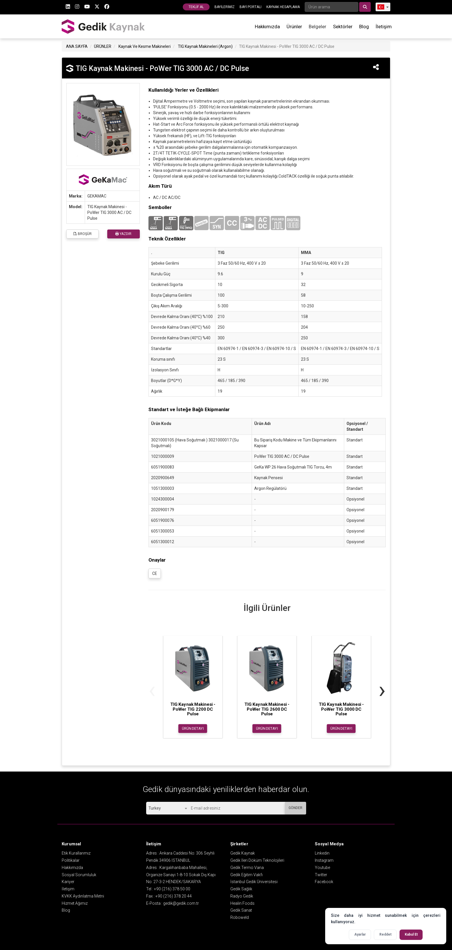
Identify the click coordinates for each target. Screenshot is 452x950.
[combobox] (167, 808)
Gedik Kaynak (242, 853)
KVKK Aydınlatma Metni (83, 896)
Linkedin (322, 853)
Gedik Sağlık (241, 889)
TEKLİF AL (196, 7)
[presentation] (152, 689)
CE (154, 573)
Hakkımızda (267, 26)
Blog (364, 26)
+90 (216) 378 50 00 (172, 889)
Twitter (321, 874)
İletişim (384, 26)
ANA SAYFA (77, 46)
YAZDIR (123, 234)
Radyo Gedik (241, 896)
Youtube (322, 867)
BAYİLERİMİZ (224, 7)
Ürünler (294, 26)
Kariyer (68, 881)
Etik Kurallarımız (76, 853)
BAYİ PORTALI (250, 7)
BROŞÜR (83, 234)
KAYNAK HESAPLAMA (283, 7)
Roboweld (239, 917)
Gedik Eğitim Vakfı (246, 874)
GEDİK (103, 26)
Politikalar (71, 860)
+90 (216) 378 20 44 (173, 896)
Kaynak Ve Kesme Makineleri (144, 46)
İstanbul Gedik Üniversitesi (254, 881)
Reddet (385, 934)
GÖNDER (295, 808)
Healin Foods (242, 903)
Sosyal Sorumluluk (79, 874)
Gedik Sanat (241, 910)
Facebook (324, 881)
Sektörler (343, 26)
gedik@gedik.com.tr (181, 903)
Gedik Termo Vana (247, 867)
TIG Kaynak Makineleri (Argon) (205, 46)
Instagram (324, 860)
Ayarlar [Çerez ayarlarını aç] (360, 934)
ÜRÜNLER (102, 46)
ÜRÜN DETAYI (193, 728)
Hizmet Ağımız (75, 903)
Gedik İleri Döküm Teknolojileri (257, 860)
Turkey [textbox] (154, 808)
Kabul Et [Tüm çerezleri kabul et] (411, 934)
